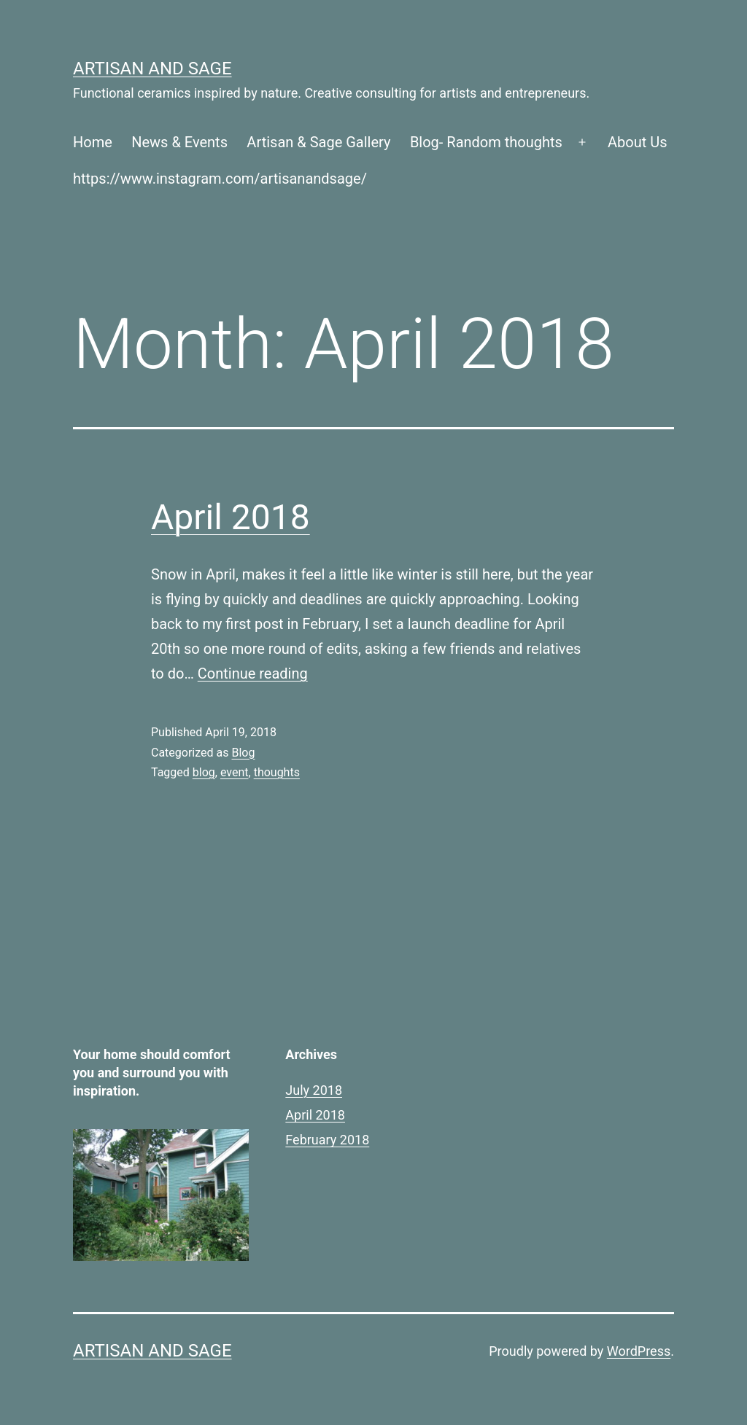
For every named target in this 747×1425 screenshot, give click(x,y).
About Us (637, 142)
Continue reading (253, 673)
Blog (243, 753)
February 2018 (327, 1139)
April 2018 (230, 517)
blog (204, 772)
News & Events (179, 142)
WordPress (638, 1351)
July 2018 (313, 1090)
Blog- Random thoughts (486, 142)
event (234, 772)
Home (92, 142)
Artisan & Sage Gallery (318, 142)
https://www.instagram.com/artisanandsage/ (220, 178)
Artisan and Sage (152, 68)
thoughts (277, 772)
